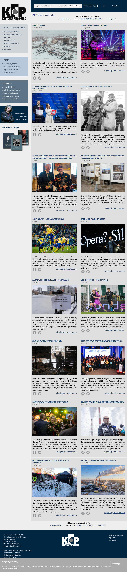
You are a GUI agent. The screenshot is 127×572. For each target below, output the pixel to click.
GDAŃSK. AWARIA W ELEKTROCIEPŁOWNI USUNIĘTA (102, 402)
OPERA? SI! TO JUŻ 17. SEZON (93, 219)
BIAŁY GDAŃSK (38, 25)
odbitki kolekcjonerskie (12, 90)
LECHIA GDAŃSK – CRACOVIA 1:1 (94, 280)
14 (101, 19)
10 (91, 19)
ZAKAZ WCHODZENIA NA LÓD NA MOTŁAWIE (50, 280)
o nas (105, 6)
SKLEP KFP (7, 83)
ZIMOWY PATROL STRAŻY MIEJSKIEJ (47, 341)
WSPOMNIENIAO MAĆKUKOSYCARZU (20, 116)
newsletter (7, 46)
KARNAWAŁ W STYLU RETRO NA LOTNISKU (50, 402)
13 (99, 19)
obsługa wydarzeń (10, 64)
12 (96, 19)
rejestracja (7, 49)
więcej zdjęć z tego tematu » (66, 77)
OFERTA (5, 60)
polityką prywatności (57, 566)
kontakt (115, 6)
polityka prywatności (116, 535)
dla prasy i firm (9, 40)
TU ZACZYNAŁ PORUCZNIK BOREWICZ (96, 86)
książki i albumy (9, 87)
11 (94, 19)
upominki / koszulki (11, 99)
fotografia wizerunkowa (12, 67)
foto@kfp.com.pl (15, 546)
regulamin (112, 538)
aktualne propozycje (11, 32)
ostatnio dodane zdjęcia (12, 34)
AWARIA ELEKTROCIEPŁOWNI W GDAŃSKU (98, 461)
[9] (88, 19)
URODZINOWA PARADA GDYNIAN (94, 25)
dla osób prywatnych (11, 43)
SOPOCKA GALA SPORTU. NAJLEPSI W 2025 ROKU (101, 341)
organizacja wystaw (11, 70)
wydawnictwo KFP (10, 73)
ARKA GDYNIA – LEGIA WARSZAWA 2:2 (48, 219)
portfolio (7, 37)
